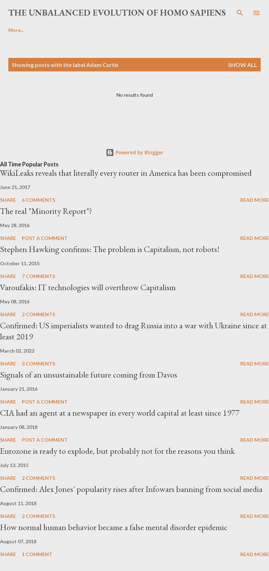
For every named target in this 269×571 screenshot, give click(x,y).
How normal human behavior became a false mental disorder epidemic (113, 527)
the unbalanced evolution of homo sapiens (117, 12)
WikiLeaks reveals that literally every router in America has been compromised (126, 172)
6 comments (38, 200)
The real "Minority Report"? (46, 211)
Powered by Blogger (134, 152)
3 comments (38, 363)
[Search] (240, 12)
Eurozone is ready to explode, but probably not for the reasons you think (117, 450)
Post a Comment (45, 238)
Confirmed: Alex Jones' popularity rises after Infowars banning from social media (131, 489)
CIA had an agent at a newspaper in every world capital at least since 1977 (120, 412)
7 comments (38, 276)
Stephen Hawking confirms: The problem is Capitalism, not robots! (109, 249)
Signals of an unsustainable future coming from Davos (88, 374)
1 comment (37, 554)
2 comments (38, 314)
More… (16, 30)
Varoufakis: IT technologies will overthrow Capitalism (88, 287)
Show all (242, 64)
